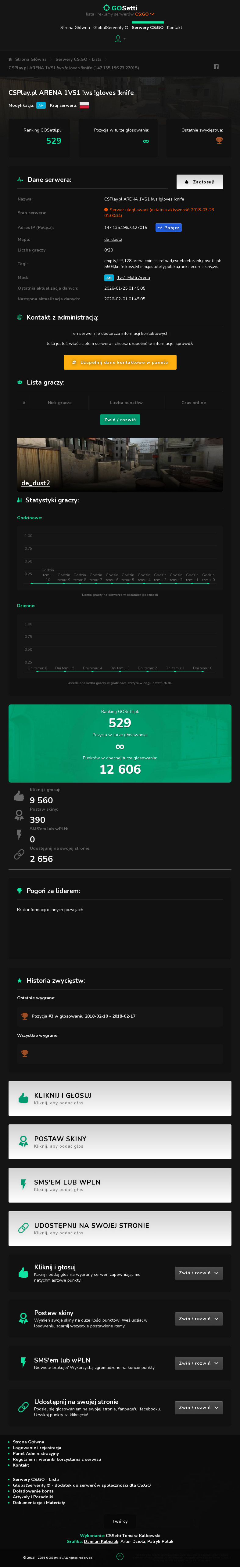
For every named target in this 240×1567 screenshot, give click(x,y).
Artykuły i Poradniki (33, 1497)
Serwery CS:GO (148, 28)
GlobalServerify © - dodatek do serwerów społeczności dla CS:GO (82, 1485)
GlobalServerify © (110, 28)
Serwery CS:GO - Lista (79, 59)
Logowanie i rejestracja (37, 1448)
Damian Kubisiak (101, 1541)
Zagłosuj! (199, 182)
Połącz (169, 228)
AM (109, 277)
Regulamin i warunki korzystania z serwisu (57, 1459)
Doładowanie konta (33, 1491)
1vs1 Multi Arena (133, 277)
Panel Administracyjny (36, 1454)
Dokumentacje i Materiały (39, 1503)
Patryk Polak (160, 1541)
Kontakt (174, 28)
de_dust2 (113, 239)
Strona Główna (75, 28)
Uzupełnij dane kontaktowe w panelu (120, 362)
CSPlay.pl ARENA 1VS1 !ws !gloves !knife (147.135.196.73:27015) (74, 68)
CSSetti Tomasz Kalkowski (133, 1536)
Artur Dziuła (132, 1541)
